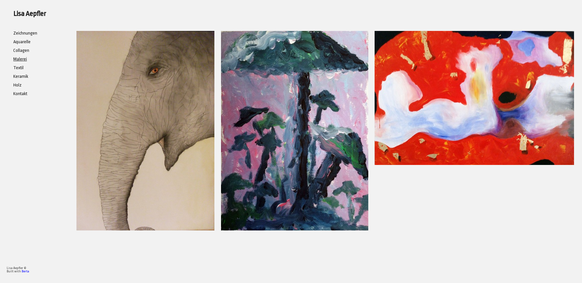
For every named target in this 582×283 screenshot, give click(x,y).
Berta (25, 271)
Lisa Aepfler (29, 14)
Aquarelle (22, 41)
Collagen (21, 50)
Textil (18, 67)
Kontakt (20, 93)
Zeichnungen (25, 33)
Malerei (20, 59)
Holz (17, 84)
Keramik (20, 76)
